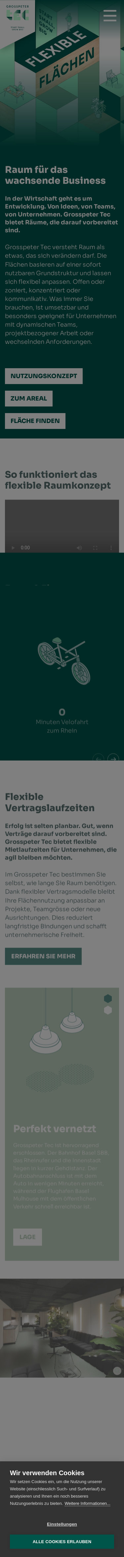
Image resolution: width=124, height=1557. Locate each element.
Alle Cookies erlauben (62, 1541)
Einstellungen (62, 1524)
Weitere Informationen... (87, 1503)
